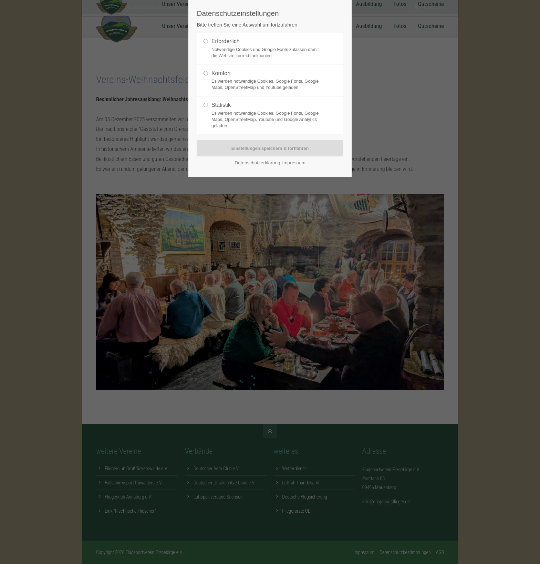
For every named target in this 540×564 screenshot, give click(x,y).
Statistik (267, 115)
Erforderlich (267, 48)
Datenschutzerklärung (257, 162)
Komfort (267, 80)
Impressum (293, 162)
